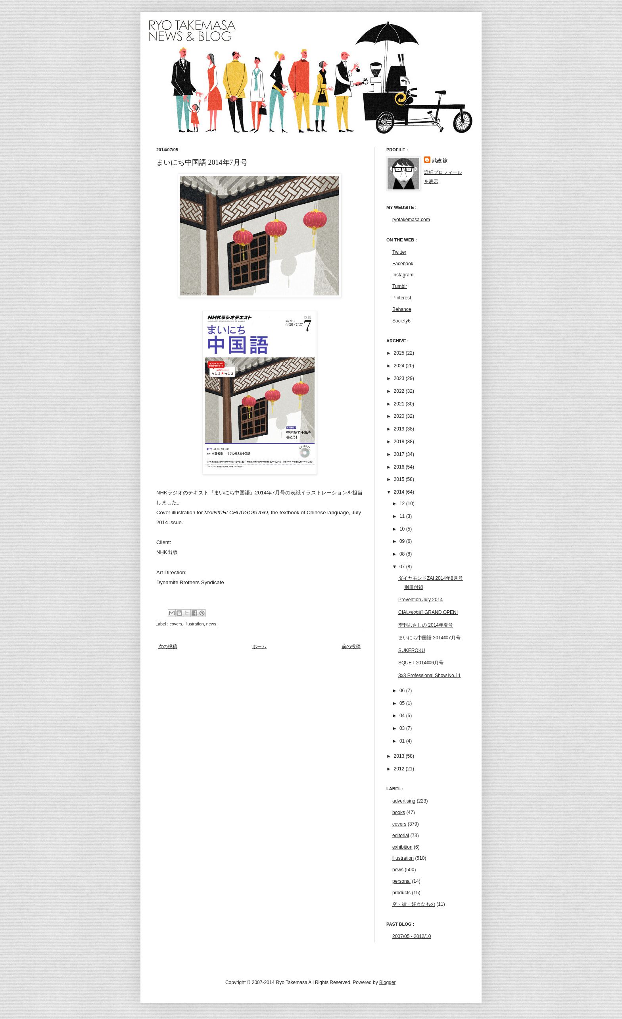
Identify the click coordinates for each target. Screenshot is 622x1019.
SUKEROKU (411, 650)
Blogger (387, 982)
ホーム (259, 646)
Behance (401, 309)
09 (402, 541)
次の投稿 (167, 646)
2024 (400, 366)
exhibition (402, 847)
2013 (400, 756)
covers (175, 623)
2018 (400, 441)
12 (402, 503)
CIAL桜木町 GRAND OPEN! (428, 612)
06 (402, 690)
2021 (400, 404)
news (211, 623)
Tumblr (399, 286)
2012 (400, 769)
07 (402, 566)
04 (402, 715)
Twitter (399, 252)
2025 (400, 353)
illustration (194, 623)
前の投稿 (351, 646)
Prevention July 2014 (420, 599)
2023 (400, 378)
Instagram (402, 275)
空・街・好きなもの (413, 904)
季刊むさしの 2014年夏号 (425, 625)
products (401, 892)
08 (402, 554)
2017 (400, 454)
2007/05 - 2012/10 (411, 936)
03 (402, 728)
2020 (400, 416)
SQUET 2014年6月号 (420, 663)
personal (401, 881)
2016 (400, 467)
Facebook (402, 263)
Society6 (401, 321)
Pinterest (401, 298)
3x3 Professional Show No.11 (429, 675)
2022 (400, 391)
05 (402, 703)
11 (402, 516)
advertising (403, 801)
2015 (400, 479)
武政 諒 (439, 161)
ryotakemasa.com (411, 219)
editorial (400, 835)
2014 (400, 492)
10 (402, 529)
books (398, 812)
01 (402, 741)
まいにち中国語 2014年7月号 (429, 638)
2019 (400, 429)
